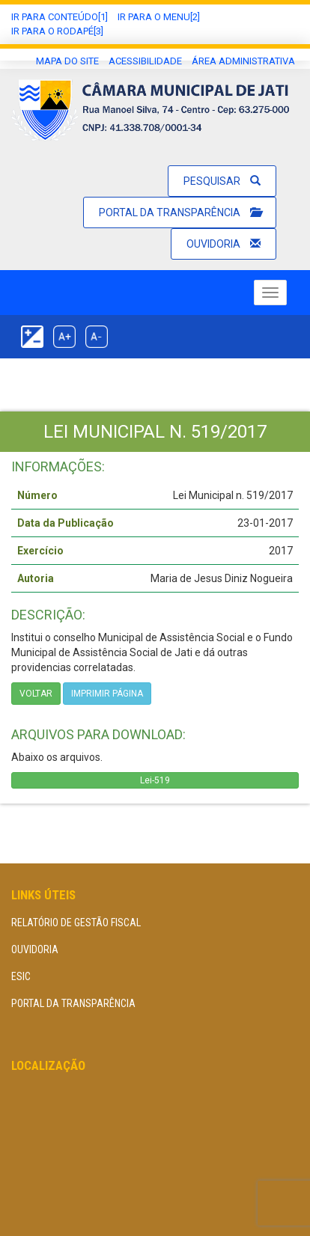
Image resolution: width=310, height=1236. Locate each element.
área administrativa (243, 61)
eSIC (21, 976)
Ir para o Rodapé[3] (57, 31)
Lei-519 (155, 780)
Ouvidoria (223, 244)
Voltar (35, 693)
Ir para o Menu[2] (159, 16)
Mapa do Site (67, 61)
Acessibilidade (145, 61)
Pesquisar (222, 181)
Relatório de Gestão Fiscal (76, 922)
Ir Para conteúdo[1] (59, 16)
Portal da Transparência (180, 212)
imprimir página (107, 693)
